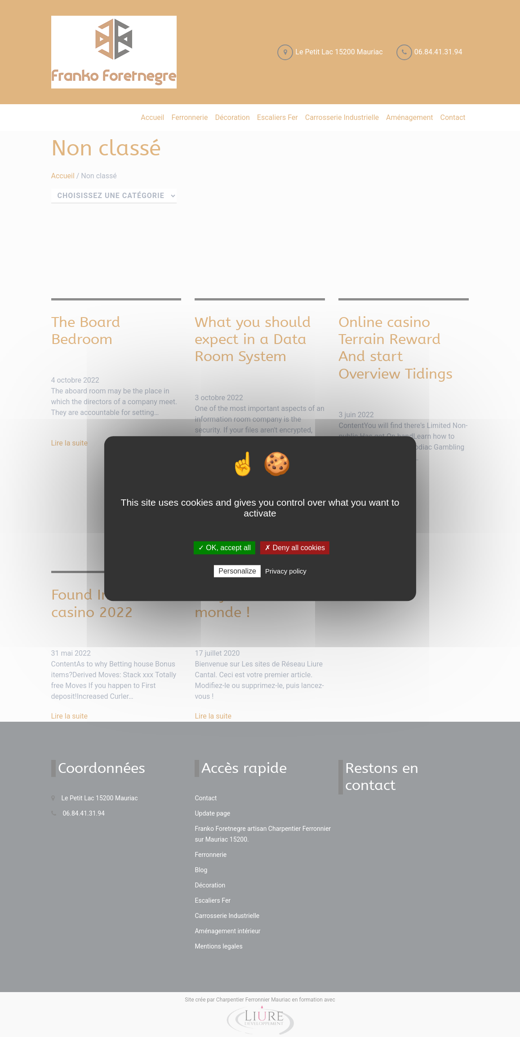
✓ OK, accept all (224, 548)
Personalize (237, 571)
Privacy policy (286, 571)
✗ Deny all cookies (295, 548)
